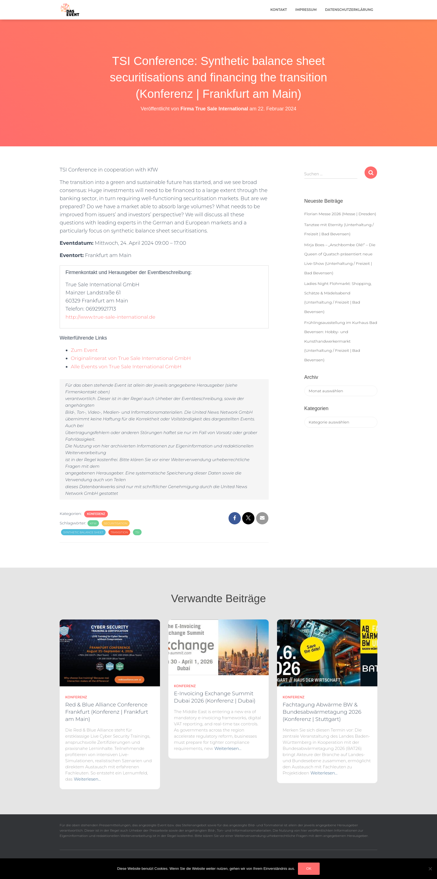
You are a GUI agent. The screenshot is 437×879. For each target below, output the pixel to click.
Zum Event (84, 350)
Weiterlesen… (87, 779)
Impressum (306, 10)
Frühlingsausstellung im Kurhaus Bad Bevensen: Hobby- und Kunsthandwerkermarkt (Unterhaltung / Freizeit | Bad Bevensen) (340, 341)
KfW (93, 523)
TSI (137, 532)
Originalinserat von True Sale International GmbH (132, 358)
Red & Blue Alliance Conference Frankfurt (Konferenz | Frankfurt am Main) (106, 711)
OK (309, 868)
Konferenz (96, 514)
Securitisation (115, 523)
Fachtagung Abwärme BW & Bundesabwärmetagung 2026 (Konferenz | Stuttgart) (322, 711)
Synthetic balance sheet (83, 532)
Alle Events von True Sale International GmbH (127, 367)
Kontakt (278, 10)
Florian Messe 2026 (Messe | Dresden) (340, 213)
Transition (119, 532)
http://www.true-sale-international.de (111, 317)
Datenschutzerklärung (349, 10)
